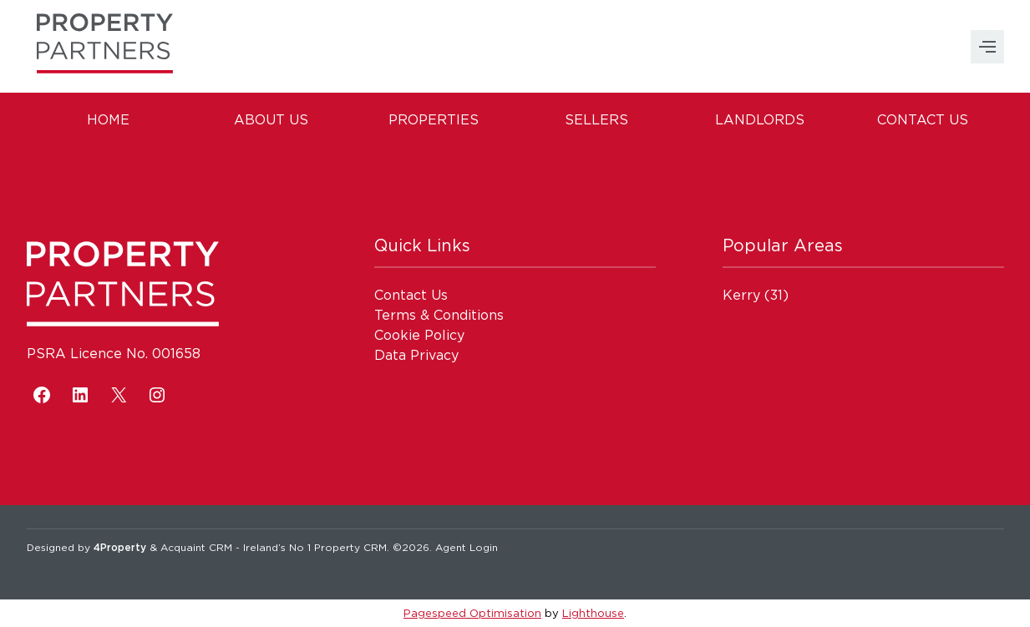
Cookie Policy (419, 334)
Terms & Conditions (439, 314)
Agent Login (466, 547)
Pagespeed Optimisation (472, 613)
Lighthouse (593, 613)
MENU (987, 47)
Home (108, 119)
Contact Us (922, 119)
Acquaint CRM (196, 547)
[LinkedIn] (80, 395)
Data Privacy (416, 354)
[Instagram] (157, 395)
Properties (433, 119)
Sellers (596, 119)
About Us (271, 119)
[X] (119, 395)
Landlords (759, 119)
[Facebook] (42, 395)
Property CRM (350, 547)
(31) (756, 294)
